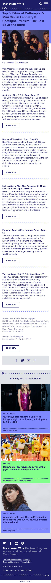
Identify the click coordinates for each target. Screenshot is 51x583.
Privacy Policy (26, 562)
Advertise (26, 560)
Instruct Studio (14, 570)
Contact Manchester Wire (12, 560)
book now (11, 348)
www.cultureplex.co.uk (12, 331)
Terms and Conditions (11, 562)
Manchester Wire (13, 4)
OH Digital (28, 570)
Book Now (11, 125)
